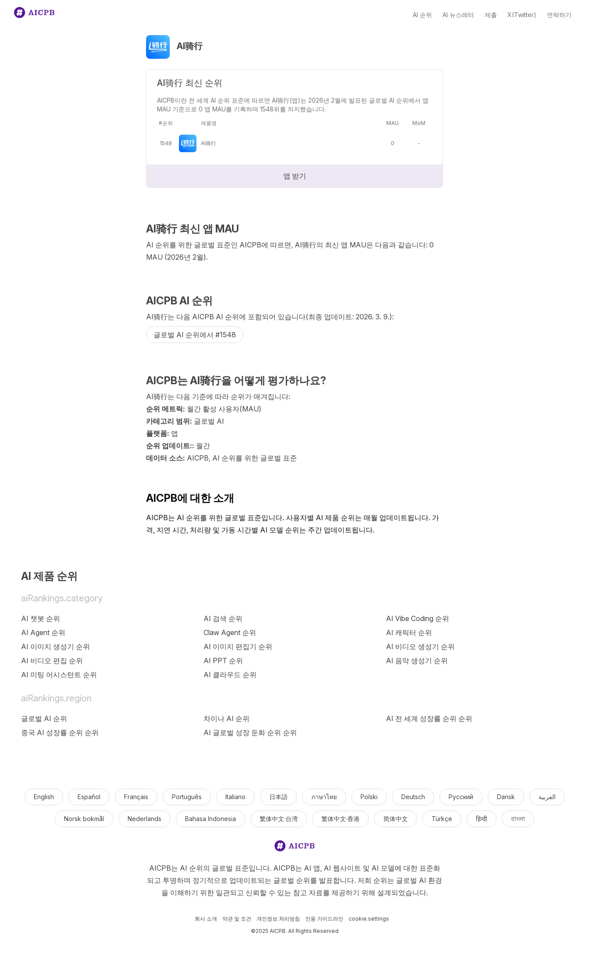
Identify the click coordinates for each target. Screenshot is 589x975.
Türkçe (442, 818)
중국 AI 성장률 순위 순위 (60, 732)
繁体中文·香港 (340, 818)
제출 (491, 14)
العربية (547, 796)
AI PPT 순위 (223, 660)
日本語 (278, 796)
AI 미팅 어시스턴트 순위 (59, 674)
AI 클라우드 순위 (230, 674)
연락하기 (559, 14)
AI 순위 (422, 14)
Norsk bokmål (84, 818)
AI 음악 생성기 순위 (417, 660)
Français (136, 796)
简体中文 (395, 818)
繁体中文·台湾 (279, 818)
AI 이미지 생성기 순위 (55, 646)
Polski (369, 796)
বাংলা (518, 818)
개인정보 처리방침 (278, 918)
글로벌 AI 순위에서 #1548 (194, 334)
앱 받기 (294, 175)
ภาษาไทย (324, 796)
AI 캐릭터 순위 (409, 632)
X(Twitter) (521, 14)
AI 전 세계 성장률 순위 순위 (429, 718)
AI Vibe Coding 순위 (417, 618)
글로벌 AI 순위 (44, 718)
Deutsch (413, 796)
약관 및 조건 (236, 918)
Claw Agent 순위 (229, 632)
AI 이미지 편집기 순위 (237, 646)
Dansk (506, 796)
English (44, 796)
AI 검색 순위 (223, 618)
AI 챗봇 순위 (40, 618)
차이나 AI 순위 (226, 718)
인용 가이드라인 (324, 918)
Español (89, 796)
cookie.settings (369, 918)
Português (187, 796)
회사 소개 (206, 918)
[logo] (295, 847)
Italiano (235, 796)
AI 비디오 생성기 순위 (420, 646)
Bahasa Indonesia (210, 818)
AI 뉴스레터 (458, 14)
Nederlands (144, 818)
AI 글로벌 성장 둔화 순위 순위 (250, 732)
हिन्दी (481, 818)
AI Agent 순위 (43, 632)
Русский (461, 796)
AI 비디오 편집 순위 (52, 660)
